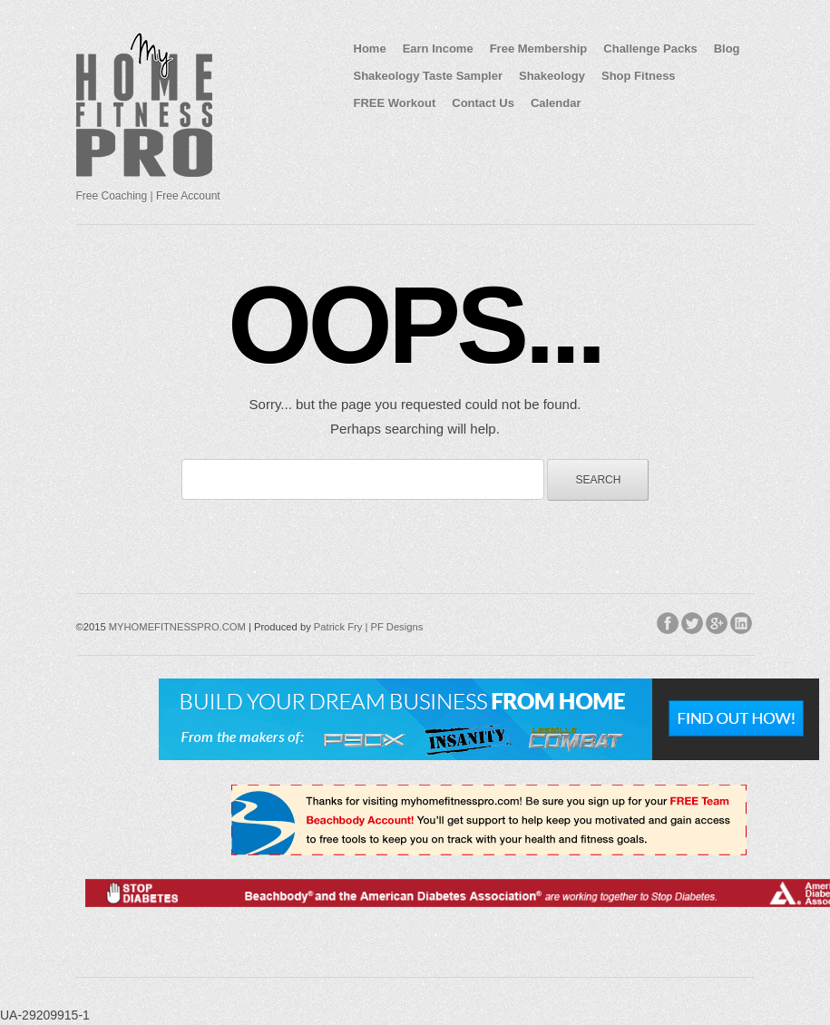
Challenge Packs (650, 48)
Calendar (556, 103)
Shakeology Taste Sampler (428, 76)
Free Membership (539, 48)
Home (370, 48)
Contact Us (483, 103)
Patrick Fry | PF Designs (368, 626)
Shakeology (552, 76)
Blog (727, 48)
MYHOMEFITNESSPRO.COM (177, 626)
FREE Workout (395, 103)
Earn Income (438, 48)
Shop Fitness (638, 76)
